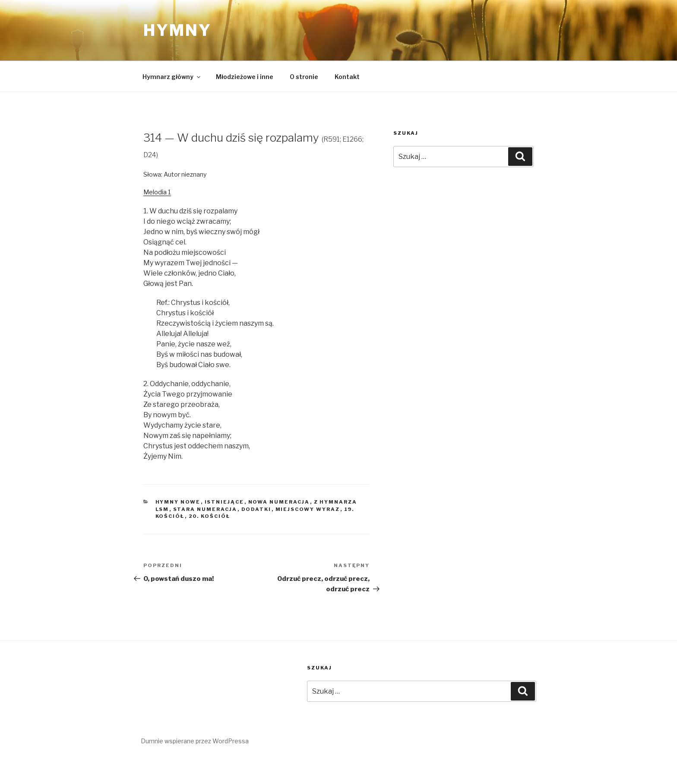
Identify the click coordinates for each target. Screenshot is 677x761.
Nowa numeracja (279, 502)
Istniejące (224, 502)
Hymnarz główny (172, 76)
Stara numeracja (205, 509)
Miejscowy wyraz (307, 509)
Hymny (177, 30)
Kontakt (347, 76)
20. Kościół (210, 516)
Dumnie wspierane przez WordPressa (195, 741)
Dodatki (256, 509)
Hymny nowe (178, 502)
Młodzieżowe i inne (244, 76)
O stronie (304, 76)
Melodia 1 (157, 192)
